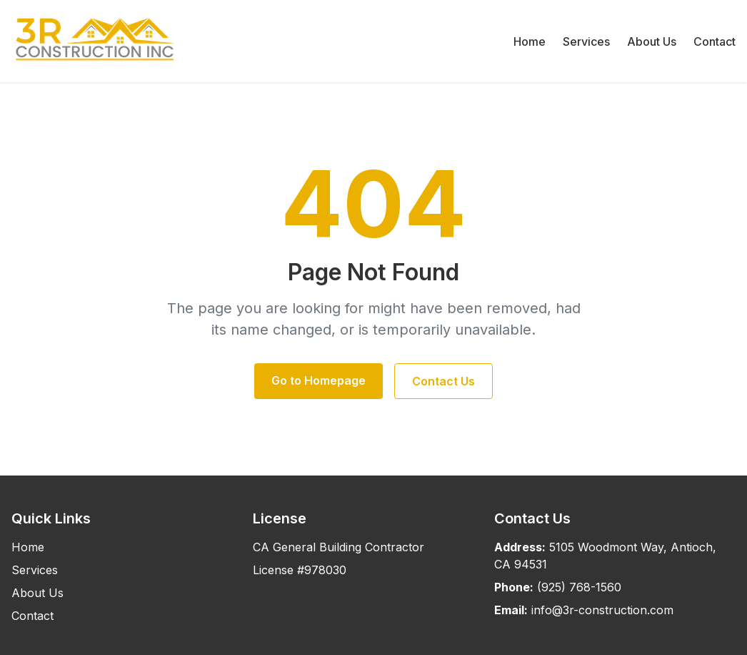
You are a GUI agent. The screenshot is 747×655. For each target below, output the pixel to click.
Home (529, 41)
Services (586, 41)
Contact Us (443, 381)
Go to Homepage (318, 380)
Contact (714, 41)
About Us (651, 41)
